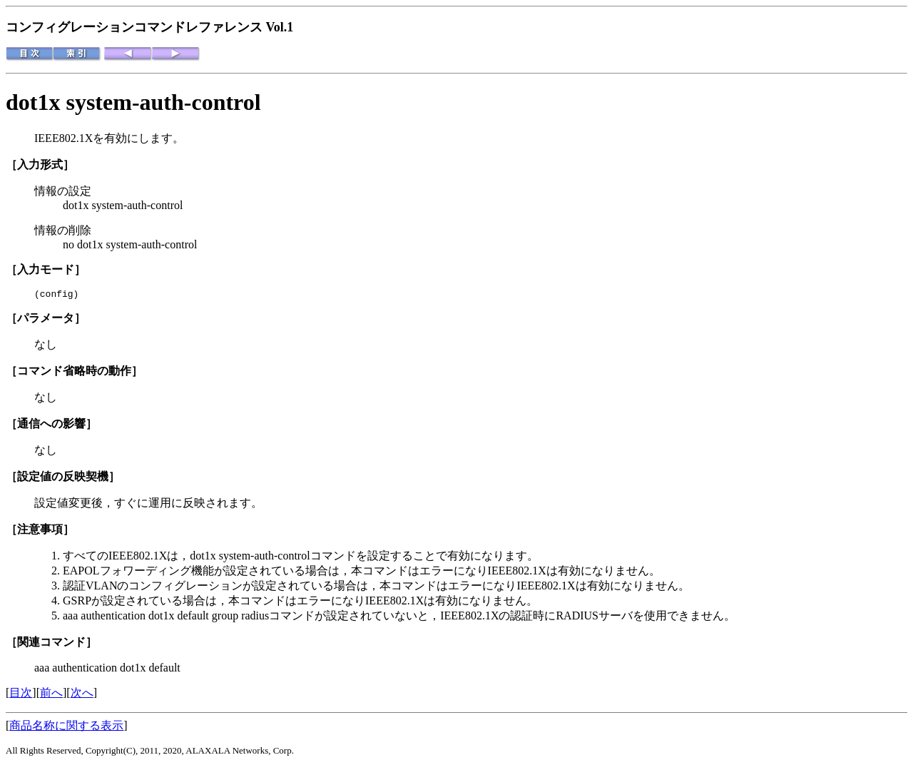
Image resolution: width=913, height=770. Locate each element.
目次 (20, 695)
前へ (51, 695)
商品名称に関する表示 (66, 727)
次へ (82, 695)
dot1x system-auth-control (133, 102)
